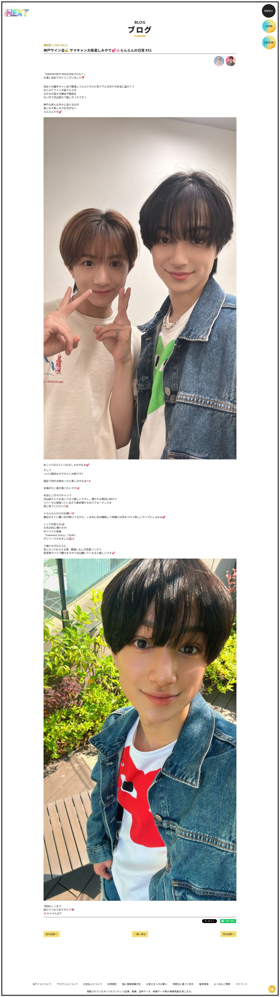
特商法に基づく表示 (183, 986)
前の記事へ (51, 934)
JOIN (269, 26)
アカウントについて (67, 986)
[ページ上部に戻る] (272, 989)
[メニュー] (269, 11)
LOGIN (269, 42)
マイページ (241, 986)
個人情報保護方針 (131, 986)
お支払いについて (92, 986)
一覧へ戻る (140, 934)
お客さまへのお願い (156, 986)
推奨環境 (203, 986)
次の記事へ (228, 934)
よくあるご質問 (222, 986)
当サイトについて (42, 986)
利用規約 (112, 986)
